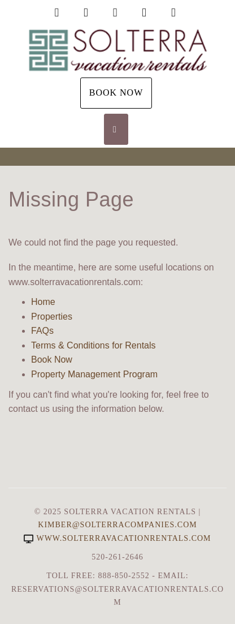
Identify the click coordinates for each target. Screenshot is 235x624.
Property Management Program (94, 374)
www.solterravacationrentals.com (117, 538)
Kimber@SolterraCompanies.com (117, 524)
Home (43, 302)
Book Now (116, 92)
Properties (51, 316)
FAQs (42, 330)
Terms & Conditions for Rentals (93, 345)
